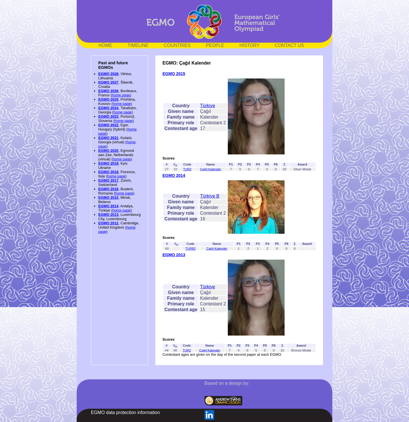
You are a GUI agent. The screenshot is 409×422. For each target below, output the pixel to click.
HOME (105, 45)
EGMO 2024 (108, 108)
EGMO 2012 (108, 223)
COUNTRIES (177, 45)
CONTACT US (289, 45)
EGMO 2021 (108, 138)
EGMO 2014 (108, 206)
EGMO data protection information (125, 412)
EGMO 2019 (108, 163)
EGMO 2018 (108, 172)
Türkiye (207, 105)
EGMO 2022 (108, 125)
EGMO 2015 (108, 197)
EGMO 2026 (108, 91)
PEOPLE (215, 45)
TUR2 (187, 169)
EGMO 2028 (108, 74)
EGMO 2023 (108, 116)
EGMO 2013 (108, 214)
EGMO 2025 (108, 99)
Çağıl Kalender (210, 169)
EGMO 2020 (108, 150)
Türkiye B (210, 196)
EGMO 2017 (108, 180)
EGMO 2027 (108, 82)
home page (121, 95)
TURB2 (190, 248)
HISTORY (249, 45)
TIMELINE (138, 45)
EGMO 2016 (108, 189)
